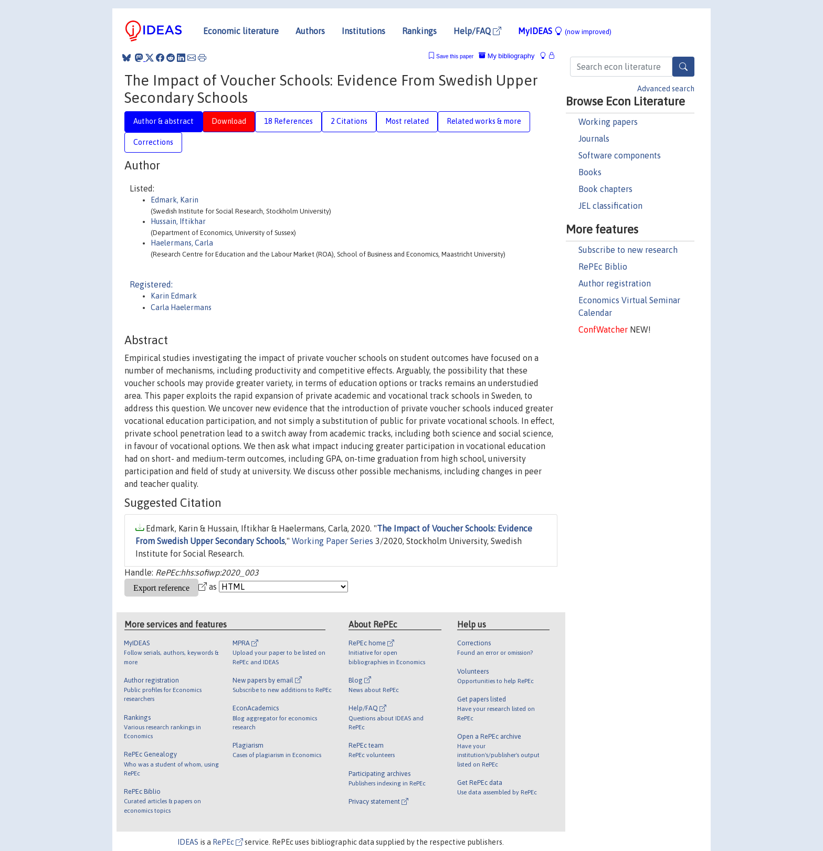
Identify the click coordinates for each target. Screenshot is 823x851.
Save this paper (454, 56)
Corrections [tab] (153, 142)
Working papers (608, 121)
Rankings (419, 31)
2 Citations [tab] (349, 121)
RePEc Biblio (602, 266)
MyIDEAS (564, 31)
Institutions (363, 31)
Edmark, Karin (174, 200)
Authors (310, 31)
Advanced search (665, 88)
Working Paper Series (332, 541)
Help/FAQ (477, 31)
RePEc (228, 842)
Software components (619, 155)
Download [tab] (229, 121)
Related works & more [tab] (484, 121)
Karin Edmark (174, 296)
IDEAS (187, 842)
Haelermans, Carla (182, 243)
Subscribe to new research (628, 249)
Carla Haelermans (181, 307)
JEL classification (610, 205)
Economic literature (241, 31)
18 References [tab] (288, 121)
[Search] (683, 67)
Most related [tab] (407, 121)
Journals (593, 138)
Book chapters (605, 189)
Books (590, 172)
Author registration (614, 283)
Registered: (151, 284)
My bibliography (506, 56)
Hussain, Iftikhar (178, 221)
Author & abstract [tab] (163, 121)
